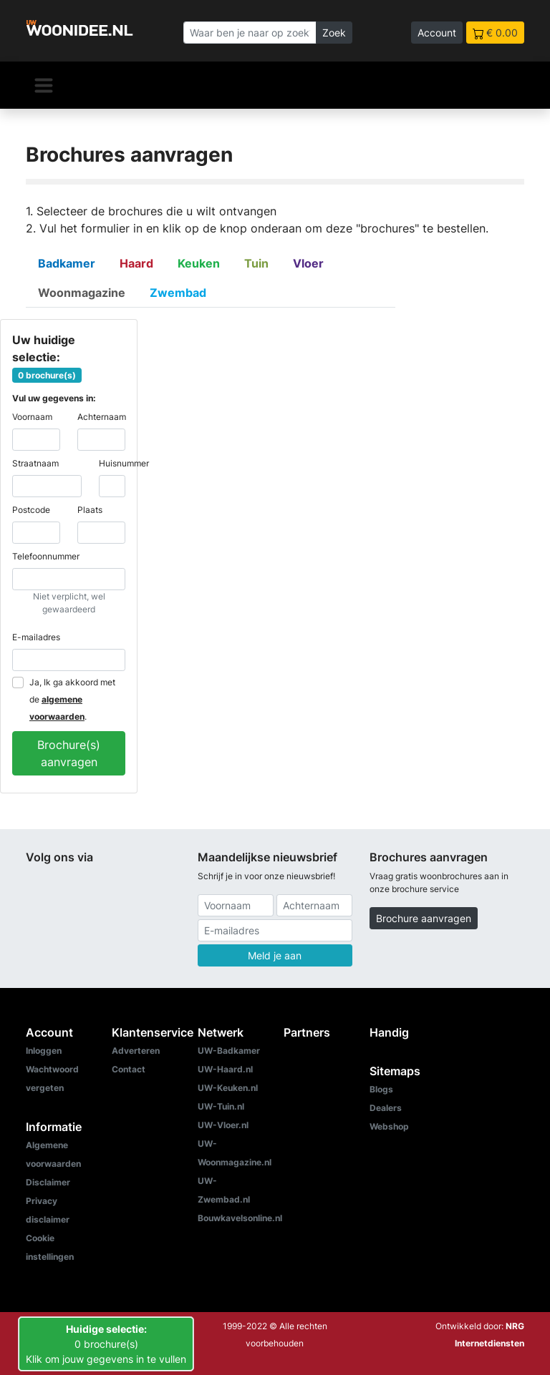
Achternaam (101, 416)
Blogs (381, 1089)
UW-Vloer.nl (223, 1125)
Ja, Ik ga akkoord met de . (72, 699)
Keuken (199, 263)
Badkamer (66, 263)
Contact (128, 1069)
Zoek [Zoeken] (334, 32)
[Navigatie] (44, 85)
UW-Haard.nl (225, 1069)
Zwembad (178, 292)
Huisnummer (124, 463)
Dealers (386, 1107)
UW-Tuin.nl (221, 1106)
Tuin (256, 263)
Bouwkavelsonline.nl (240, 1218)
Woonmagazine (81, 292)
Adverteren (136, 1050)
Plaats (89, 509)
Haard (136, 263)
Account (437, 32)
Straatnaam (35, 463)
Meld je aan (274, 955)
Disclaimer (48, 1182)
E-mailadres (36, 637)
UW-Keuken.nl (228, 1087)
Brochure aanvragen (423, 918)
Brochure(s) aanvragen (68, 753)
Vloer (308, 263)
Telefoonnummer (45, 556)
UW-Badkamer (229, 1050)
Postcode (31, 509)
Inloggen (44, 1050)
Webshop (389, 1126)
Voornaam (32, 416)
